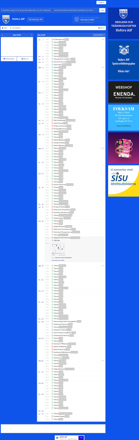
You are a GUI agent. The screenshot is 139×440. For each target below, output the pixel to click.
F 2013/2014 (62, 45)
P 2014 (61, 70)
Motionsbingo (62, 28)
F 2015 (61, 51)
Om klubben (15, 28)
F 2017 (61, 98)
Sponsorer (38, 28)
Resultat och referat (58, 260)
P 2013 (73, 59)
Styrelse (50, 28)
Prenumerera (9, 59)
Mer (101, 28)
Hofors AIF (66, 358)
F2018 (60, 137)
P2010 (66, 39)
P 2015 (61, 73)
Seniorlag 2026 (63, 53)
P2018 (60, 134)
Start (4, 28)
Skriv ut (25, 59)
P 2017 (61, 48)
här (52, 10)
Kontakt (27, 28)
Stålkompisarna (66, 65)
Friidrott (61, 84)
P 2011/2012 (62, 42)
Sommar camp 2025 (79, 28)
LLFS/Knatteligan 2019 (65, 215)
